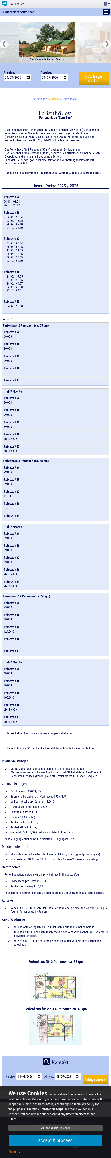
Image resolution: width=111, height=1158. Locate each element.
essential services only (55, 1128)
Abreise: (46, 72)
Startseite (53, 99)
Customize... (16, 1152)
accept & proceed (55, 1140)
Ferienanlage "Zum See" (18, 11)
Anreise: (9, 72)
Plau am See (16, 3)
